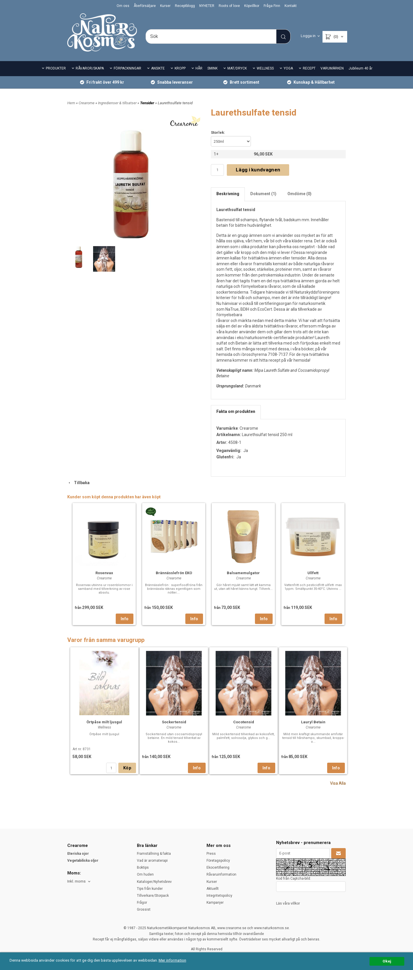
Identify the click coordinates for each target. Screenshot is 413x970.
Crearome (87, 103)
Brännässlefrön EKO (174, 573)
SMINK (212, 68)
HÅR (198, 68)
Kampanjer (215, 903)
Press (211, 854)
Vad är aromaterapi (152, 861)
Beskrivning (227, 193)
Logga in (308, 36)
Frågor (142, 903)
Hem (71, 103)
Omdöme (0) (299, 193)
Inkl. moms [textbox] (76, 881)
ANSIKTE (158, 68)
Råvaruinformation (221, 874)
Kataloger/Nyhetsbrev (154, 882)
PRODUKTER (56, 68)
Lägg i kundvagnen (258, 170)
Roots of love (229, 6)
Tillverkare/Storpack (153, 896)
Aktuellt (212, 889)
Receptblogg (185, 6)
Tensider (147, 103)
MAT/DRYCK (237, 68)
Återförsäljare (145, 6)
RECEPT (309, 68)
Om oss (123, 6)
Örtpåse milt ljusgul (104, 722)
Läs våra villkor (288, 903)
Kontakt (291, 6)
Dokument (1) (263, 193)
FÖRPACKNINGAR (127, 68)
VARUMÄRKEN (332, 68)
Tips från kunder (150, 889)
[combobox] (79, 881)
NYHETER (206, 6)
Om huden (145, 874)
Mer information (172, 960)
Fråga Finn (272, 6)
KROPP (180, 68)
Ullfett (312, 573)
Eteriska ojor (78, 854)
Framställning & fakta (154, 854)
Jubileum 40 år (360, 68)
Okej (387, 961)
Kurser (165, 6)
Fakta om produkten (235, 411)
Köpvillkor (251, 6)
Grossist (144, 909)
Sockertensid (174, 722)
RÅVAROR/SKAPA (90, 68)
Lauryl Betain (313, 722)
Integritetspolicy (219, 896)
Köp (127, 768)
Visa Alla (338, 783)
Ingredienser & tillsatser (117, 103)
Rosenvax (104, 573)
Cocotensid (243, 722)
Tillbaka (78, 482)
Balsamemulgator (243, 573)
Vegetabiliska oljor (82, 861)
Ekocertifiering (217, 867)
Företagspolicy (218, 861)
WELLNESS (265, 68)
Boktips (143, 867)
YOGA (288, 68)
